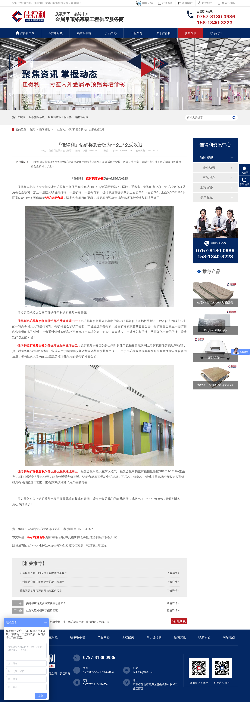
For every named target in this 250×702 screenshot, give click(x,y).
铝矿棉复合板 (95, 178)
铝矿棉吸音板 (53, 622)
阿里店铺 (147, 3)
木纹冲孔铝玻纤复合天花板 (215, 385)
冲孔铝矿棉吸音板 (215, 330)
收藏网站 (187, 3)
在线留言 (167, 3)
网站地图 (207, 3)
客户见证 (206, 197)
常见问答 (209, 177)
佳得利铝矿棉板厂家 (98, 622)
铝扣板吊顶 (55, 33)
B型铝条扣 (215, 357)
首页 (33, 129)
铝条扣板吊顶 (37, 117)
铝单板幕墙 (84, 33)
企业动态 (209, 167)
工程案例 (136, 33)
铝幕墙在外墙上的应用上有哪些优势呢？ (43, 573)
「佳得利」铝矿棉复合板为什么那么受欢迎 (80, 129)
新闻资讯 (190, 33)
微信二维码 (228, 3)
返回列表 (179, 621)
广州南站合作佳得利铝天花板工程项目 (42, 582)
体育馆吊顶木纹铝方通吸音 (215, 302)
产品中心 (111, 33)
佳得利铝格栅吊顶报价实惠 (42, 610)
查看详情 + (173, 603)
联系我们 (216, 33)
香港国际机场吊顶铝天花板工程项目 (41, 590)
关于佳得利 (163, 33)
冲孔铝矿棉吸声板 (73, 622)
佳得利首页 (25, 33)
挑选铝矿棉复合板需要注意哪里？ (46, 603)
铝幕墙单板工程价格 (60, 117)
